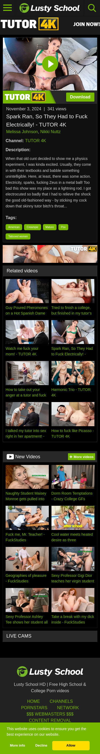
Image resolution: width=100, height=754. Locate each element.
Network (68, 707)
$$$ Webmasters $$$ (49, 714)
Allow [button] (70, 745)
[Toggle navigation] (7, 8)
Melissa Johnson (22, 131)
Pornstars (34, 707)
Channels (61, 701)
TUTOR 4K (35, 140)
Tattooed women (18, 236)
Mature (50, 227)
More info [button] (17, 745)
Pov (63, 227)
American (13, 227)
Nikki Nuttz (50, 131)
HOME (33, 701)
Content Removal (50, 720)
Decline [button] (41, 745)
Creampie (32, 227)
